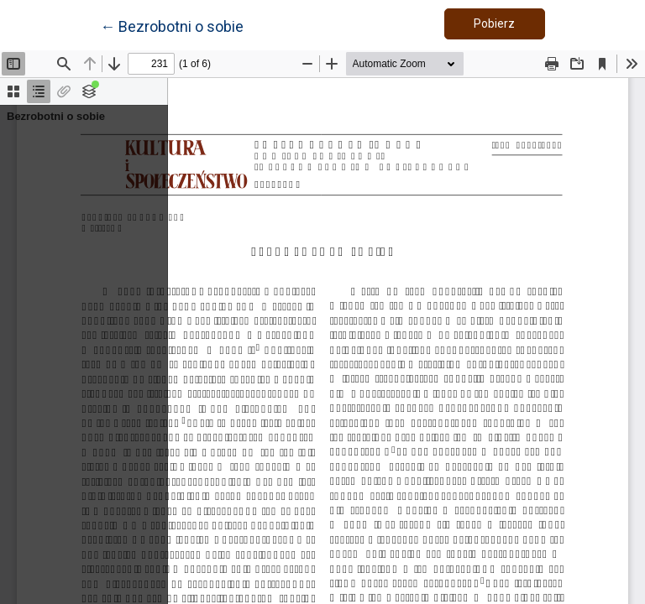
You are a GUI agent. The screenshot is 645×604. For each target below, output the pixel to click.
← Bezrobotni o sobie (172, 25)
